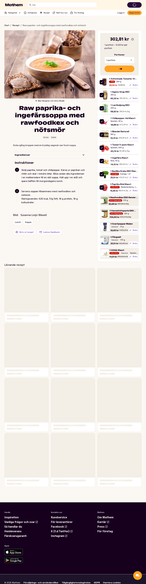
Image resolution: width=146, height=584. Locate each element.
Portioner (119, 54)
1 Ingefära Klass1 (119, 157)
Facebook (59, 526)
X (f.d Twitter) (62, 531)
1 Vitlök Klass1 (116, 250)
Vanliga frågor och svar (21, 522)
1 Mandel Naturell (119, 131)
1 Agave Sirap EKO (120, 91)
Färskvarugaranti (15, 536)
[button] (51, 178)
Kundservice (59, 517)
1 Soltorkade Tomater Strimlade (126, 78)
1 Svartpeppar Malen (121, 223)
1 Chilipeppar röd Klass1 (122, 118)
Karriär (103, 522)
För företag (105, 531)
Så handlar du (13, 526)
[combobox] (64, 5)
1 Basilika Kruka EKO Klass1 (124, 171)
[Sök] (30, 5)
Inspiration (11, 517)
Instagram (59, 536)
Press (102, 526)
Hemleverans (12, 531)
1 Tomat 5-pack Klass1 (122, 144)
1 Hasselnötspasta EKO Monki (125, 210)
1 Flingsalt (115, 237)
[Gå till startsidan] (13, 5)
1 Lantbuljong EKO (120, 105)
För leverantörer (62, 522)
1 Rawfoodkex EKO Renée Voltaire (126, 197)
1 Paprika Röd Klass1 (120, 184)
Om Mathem (105, 517)
